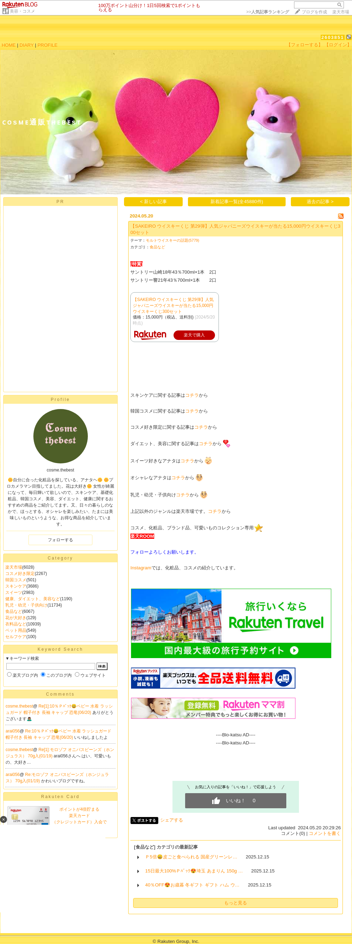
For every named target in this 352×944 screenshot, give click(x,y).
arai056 (13, 731)
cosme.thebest (19, 706)
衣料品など (15, 624)
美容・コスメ (22, 11)
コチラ (192, 395)
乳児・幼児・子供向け (26, 605)
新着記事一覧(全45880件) (236, 201)
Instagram (140, 567)
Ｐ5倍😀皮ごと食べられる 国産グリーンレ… (191, 856)
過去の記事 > (320, 201)
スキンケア (15, 586)
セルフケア (15, 636)
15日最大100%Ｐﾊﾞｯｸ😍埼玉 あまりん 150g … (194, 870)
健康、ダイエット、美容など (32, 598)
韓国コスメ (15, 579)
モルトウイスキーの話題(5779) (172, 240)
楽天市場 (340, 11)
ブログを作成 (314, 11)
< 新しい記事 (153, 201)
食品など (13, 611)
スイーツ (13, 592)
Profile (60, 399)
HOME (9, 45)
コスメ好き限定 (20, 573)
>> (267, 11)
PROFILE (48, 45)
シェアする (171, 820)
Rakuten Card (60, 796)
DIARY (27, 45)
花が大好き (15, 617)
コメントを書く (325, 833)
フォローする (60, 539)
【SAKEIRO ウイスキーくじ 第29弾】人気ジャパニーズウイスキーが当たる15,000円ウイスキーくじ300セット (173, 305)
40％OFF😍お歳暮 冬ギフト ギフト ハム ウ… (192, 885)
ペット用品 (15, 630)
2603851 (332, 37)
